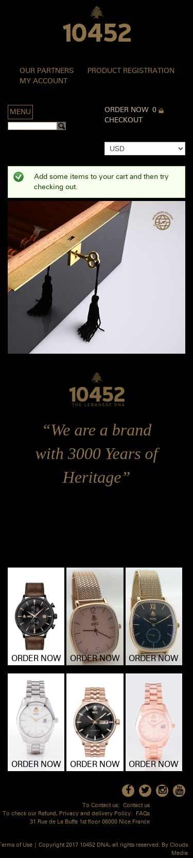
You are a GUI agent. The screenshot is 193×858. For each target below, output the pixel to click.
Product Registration (130, 71)
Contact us (136, 806)
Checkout (123, 120)
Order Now (126, 110)
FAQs (143, 814)
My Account (43, 81)
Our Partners (47, 71)
